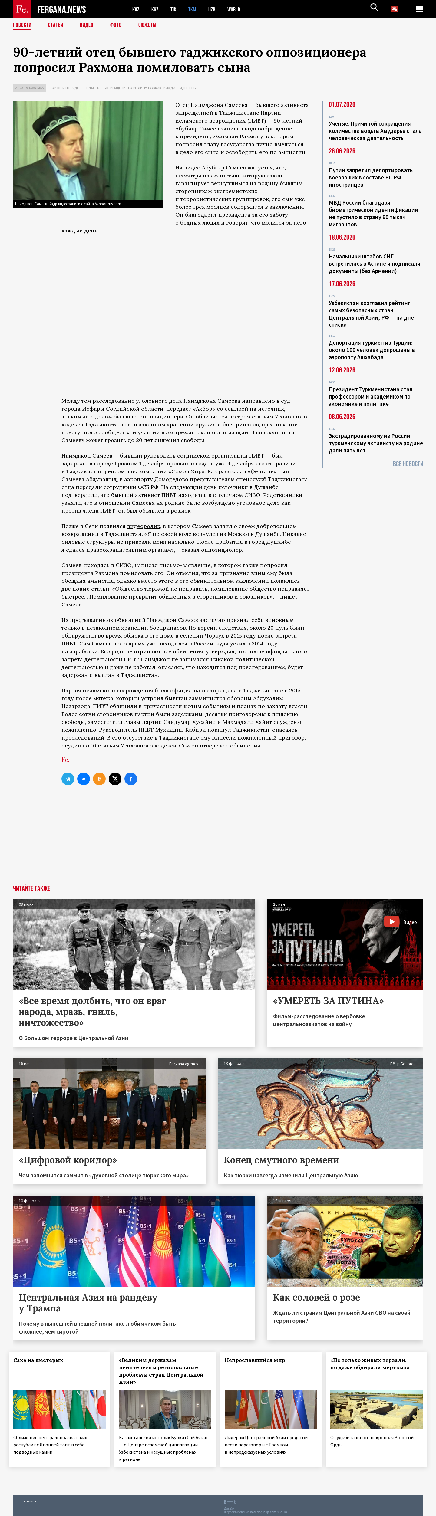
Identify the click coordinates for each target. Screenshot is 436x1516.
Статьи (57, 26)
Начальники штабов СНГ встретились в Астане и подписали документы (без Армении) (375, 263)
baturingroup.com (263, 1509)
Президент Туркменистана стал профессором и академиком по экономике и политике (371, 396)
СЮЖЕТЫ (150, 26)
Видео (89, 26)
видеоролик (143, 526)
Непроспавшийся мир (259, 1360)
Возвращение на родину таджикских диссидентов (150, 88)
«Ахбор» (204, 408)
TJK (175, 9)
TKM (195, 9)
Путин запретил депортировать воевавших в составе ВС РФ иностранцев (371, 177)
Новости (22, 26)
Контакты (28, 1498)
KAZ (136, 9)
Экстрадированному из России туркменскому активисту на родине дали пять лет (376, 443)
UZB (216, 9)
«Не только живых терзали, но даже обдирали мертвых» (374, 1364)
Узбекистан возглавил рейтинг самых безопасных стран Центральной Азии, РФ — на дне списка (371, 313)
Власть (92, 88)
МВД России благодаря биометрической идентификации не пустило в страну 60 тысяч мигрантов (373, 213)
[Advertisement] (218, 839)
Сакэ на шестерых (43, 1360)
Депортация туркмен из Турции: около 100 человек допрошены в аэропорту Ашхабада (372, 350)
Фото (118, 26)
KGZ (156, 9)
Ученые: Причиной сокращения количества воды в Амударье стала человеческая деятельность (375, 131)
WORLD (239, 9)
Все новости (408, 464)
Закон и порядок (66, 88)
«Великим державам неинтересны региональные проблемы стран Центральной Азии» (162, 1371)
